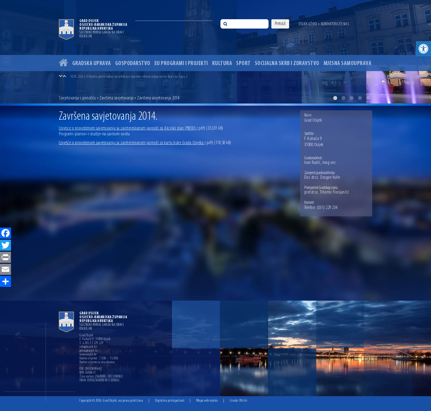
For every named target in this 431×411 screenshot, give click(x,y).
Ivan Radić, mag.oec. (320, 162)
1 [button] (335, 98)
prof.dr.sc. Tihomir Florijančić (326, 192)
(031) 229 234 (327, 207)
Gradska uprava (91, 63)
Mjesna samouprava (348, 63)
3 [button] (351, 98)
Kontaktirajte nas (335, 24)
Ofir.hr (243, 401)
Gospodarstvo (132, 63)
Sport (243, 63)
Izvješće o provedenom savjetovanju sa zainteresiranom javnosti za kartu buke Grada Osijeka (136, 143)
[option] (215, 52)
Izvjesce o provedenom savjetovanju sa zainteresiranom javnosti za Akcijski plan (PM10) (132, 128)
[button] (423, 48)
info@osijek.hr (88, 347)
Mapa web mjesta (207, 401)
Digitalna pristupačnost (169, 401)
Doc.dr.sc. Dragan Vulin (322, 177)
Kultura (222, 63)
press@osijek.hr (88, 351)
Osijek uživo (308, 24)
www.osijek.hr (88, 355)
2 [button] (343, 98)
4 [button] (360, 98)
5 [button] (368, 98)
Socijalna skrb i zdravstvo (287, 63)
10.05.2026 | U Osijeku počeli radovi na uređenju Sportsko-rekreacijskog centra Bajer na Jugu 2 (128, 77)
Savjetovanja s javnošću (77, 98)
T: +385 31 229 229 (91, 343)
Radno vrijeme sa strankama (97, 362)
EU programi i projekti (181, 63)
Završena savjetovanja (117, 98)
